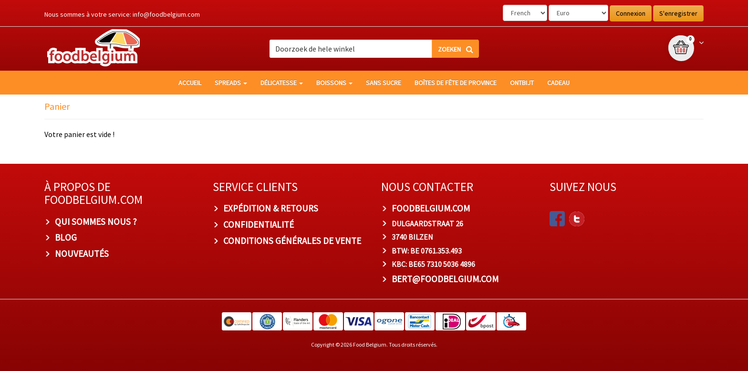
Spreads (231, 82)
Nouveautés (82, 253)
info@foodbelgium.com (166, 14)
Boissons (334, 82)
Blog (66, 237)
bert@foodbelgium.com (445, 279)
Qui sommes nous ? (96, 221)
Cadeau (558, 82)
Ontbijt (522, 82)
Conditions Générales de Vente (292, 240)
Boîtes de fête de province (456, 82)
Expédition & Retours (270, 208)
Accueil (189, 82)
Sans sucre (383, 82)
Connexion (630, 13)
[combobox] (374, 48)
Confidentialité (258, 224)
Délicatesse (281, 82)
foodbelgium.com (431, 208)
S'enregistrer (678, 13)
